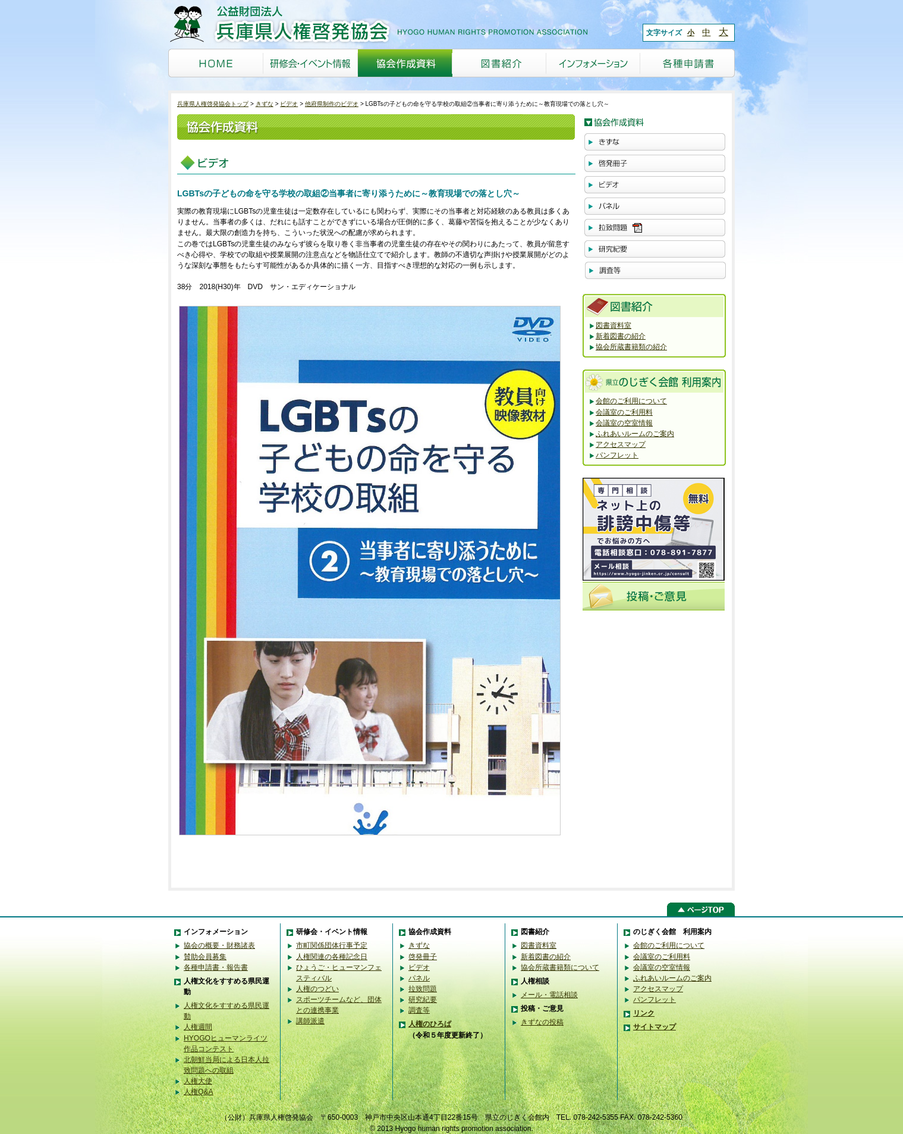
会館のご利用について (631, 401)
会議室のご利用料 (624, 412)
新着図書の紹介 (621, 336)
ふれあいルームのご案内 (635, 434)
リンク (644, 1013)
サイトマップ (654, 1027)
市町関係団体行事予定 (331, 945)
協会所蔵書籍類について (560, 967)
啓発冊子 (422, 957)
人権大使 (198, 1081)
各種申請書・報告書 (216, 967)
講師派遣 (310, 1021)
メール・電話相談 (549, 995)
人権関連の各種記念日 (331, 957)
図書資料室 (613, 325)
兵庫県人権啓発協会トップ (212, 104)
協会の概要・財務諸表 (219, 945)
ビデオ (289, 104)
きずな (264, 104)
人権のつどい (317, 989)
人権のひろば (429, 1024)
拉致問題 (422, 989)
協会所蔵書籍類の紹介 (631, 347)
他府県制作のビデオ (331, 104)
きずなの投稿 (542, 1022)
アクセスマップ (621, 444)
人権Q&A (198, 1092)
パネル (419, 978)
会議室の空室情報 (624, 423)
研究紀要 (422, 999)
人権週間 (198, 1027)
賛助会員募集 (205, 957)
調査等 (419, 1010)
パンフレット (617, 455)
